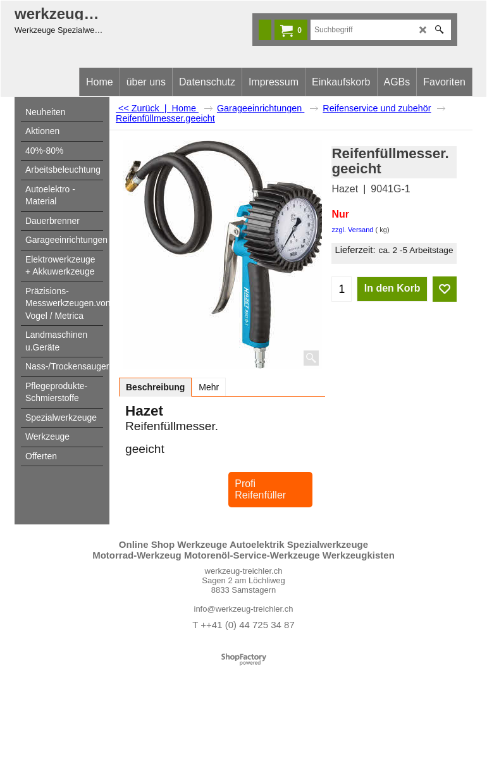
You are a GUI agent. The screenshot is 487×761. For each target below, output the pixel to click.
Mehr (209, 387)
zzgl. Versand (352, 229)
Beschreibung (155, 387)
